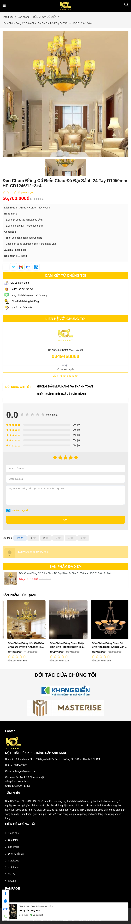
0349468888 (65, 356)
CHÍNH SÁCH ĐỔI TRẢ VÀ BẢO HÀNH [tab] (61, 394)
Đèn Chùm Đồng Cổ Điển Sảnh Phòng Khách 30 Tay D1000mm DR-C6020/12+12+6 (23, 647)
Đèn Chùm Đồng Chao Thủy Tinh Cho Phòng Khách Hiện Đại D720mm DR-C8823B (106, 647)
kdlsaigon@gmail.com (24, 771)
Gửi (65, 520)
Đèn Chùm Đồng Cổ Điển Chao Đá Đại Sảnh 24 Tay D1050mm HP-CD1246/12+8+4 (65, 573)
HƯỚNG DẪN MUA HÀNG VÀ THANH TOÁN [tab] (65, 386)
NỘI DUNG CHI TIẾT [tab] (18, 386)
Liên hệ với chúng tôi (65, 375)
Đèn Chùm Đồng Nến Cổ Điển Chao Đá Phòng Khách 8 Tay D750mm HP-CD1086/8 (65, 647)
